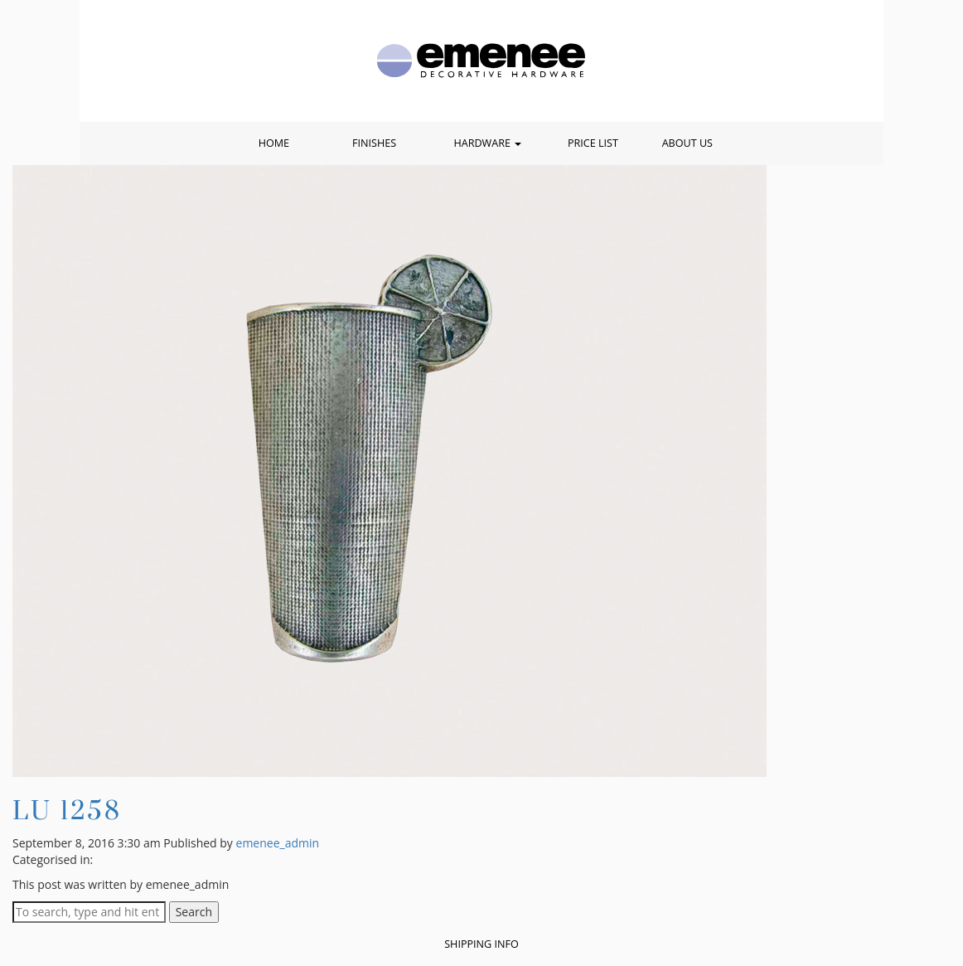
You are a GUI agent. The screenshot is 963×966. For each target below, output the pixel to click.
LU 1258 (67, 809)
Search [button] (194, 912)
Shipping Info (481, 944)
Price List (593, 143)
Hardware (487, 143)
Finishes (374, 143)
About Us (687, 143)
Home (274, 143)
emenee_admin (278, 843)
